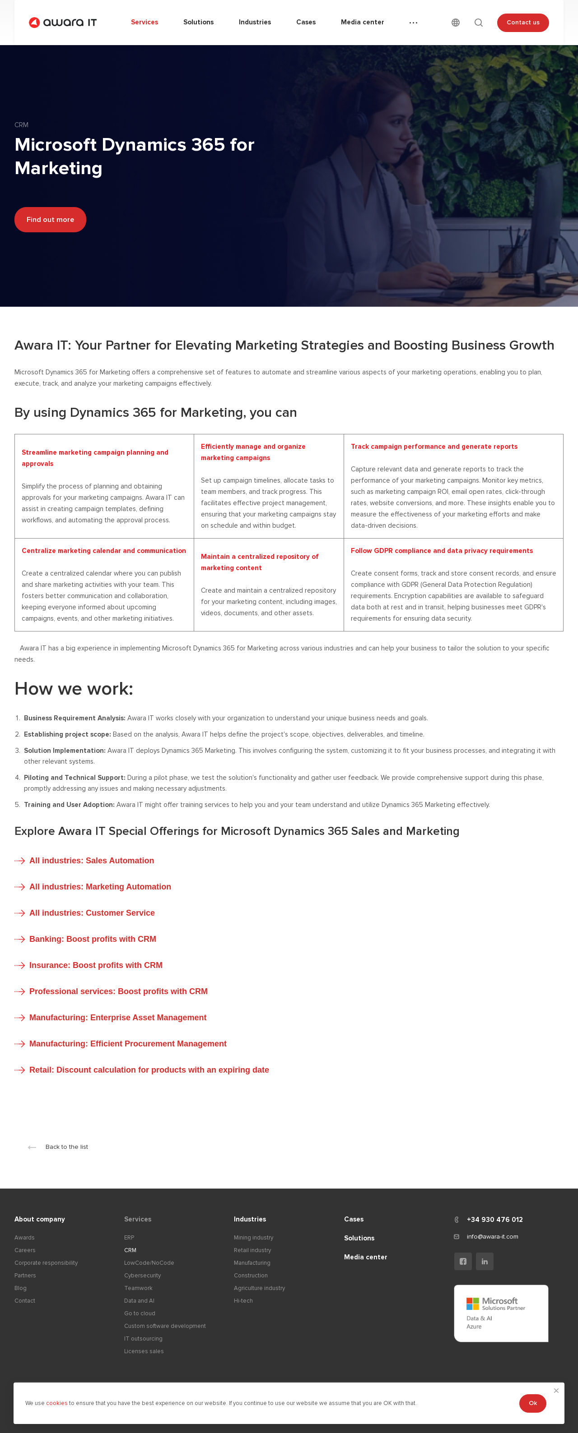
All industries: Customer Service (92, 912)
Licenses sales (144, 1351)
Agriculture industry (259, 1288)
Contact (24, 1300)
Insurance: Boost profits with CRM (96, 965)
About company (39, 1219)
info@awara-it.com (492, 1236)
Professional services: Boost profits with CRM (118, 991)
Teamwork (138, 1288)
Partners (25, 1275)
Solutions (359, 1238)
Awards (24, 1237)
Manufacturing (252, 1263)
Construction (251, 1275)
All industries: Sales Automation (91, 860)
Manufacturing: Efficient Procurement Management (128, 1043)
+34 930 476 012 (495, 1220)
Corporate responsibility (46, 1263)
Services (137, 1219)
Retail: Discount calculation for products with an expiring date (149, 1069)
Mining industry (253, 1237)
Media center (365, 1257)
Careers (25, 1250)
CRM (130, 1250)
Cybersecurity (142, 1275)
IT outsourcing (143, 1338)
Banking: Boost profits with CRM (92, 939)
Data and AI (139, 1300)
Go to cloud (139, 1313)
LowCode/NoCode (149, 1263)
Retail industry (252, 1250)
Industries (250, 1219)
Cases (354, 1219)
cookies (57, 1403)
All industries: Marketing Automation (100, 886)
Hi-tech (243, 1300)
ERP (129, 1237)
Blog (20, 1288)
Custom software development (165, 1326)
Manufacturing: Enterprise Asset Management (117, 1017)
